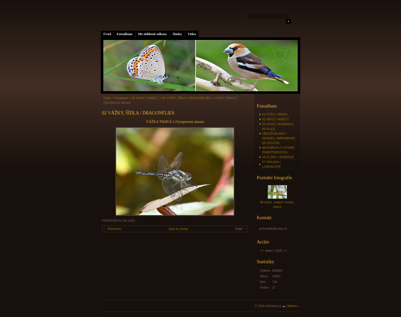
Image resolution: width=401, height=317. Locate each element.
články (177, 34)
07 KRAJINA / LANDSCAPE (271, 164)
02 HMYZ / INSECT (145, 98)
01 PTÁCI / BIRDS (274, 114)
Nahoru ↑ (293, 306)
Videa (192, 34)
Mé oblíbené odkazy (152, 34)
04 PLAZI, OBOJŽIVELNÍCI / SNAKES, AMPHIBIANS (278, 133)
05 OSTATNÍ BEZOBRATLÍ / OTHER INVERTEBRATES (278, 147)
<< (262, 250)
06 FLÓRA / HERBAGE (278, 157)
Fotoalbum (124, 34)
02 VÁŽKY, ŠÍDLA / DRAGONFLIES (186, 98)
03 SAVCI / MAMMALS (277, 124)
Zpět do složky (178, 229)
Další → (240, 229)
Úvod (107, 34)
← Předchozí (112, 229)
